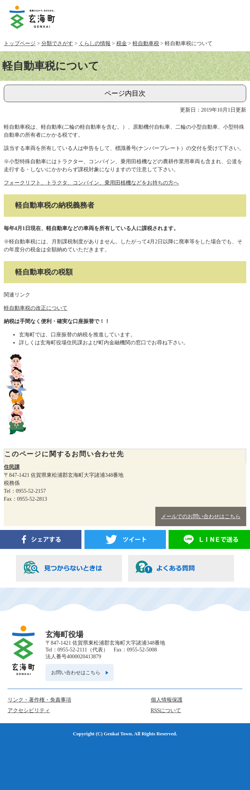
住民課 (12, 467)
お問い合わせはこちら (75, 672)
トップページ (20, 43)
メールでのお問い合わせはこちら (201, 516)
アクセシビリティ (29, 710)
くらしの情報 (95, 43)
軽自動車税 (146, 43)
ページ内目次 (125, 93)
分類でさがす (57, 43)
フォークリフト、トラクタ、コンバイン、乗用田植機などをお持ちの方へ (91, 183)
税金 (121, 43)
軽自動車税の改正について (35, 308)
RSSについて (166, 710)
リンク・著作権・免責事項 (39, 700)
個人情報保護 (167, 700)
